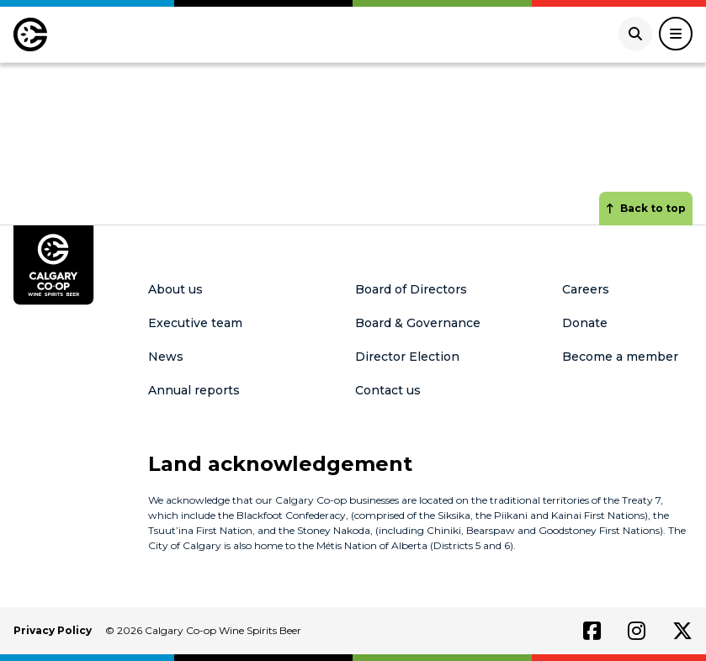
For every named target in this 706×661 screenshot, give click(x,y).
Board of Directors (411, 289)
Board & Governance (417, 322)
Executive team (195, 322)
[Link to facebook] (592, 631)
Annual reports (194, 390)
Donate (585, 322)
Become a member (620, 356)
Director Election (407, 356)
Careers (585, 289)
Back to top (646, 208)
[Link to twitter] (682, 631)
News (165, 356)
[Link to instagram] (636, 631)
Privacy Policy (52, 630)
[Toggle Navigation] (676, 33)
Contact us (388, 390)
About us (175, 289)
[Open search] (635, 33)
